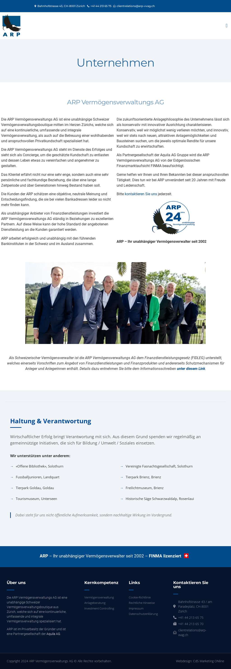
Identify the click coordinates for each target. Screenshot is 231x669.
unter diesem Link (191, 369)
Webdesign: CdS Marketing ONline (200, 661)
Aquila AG (53, 634)
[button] (226, 25)
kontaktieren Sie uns (141, 194)
